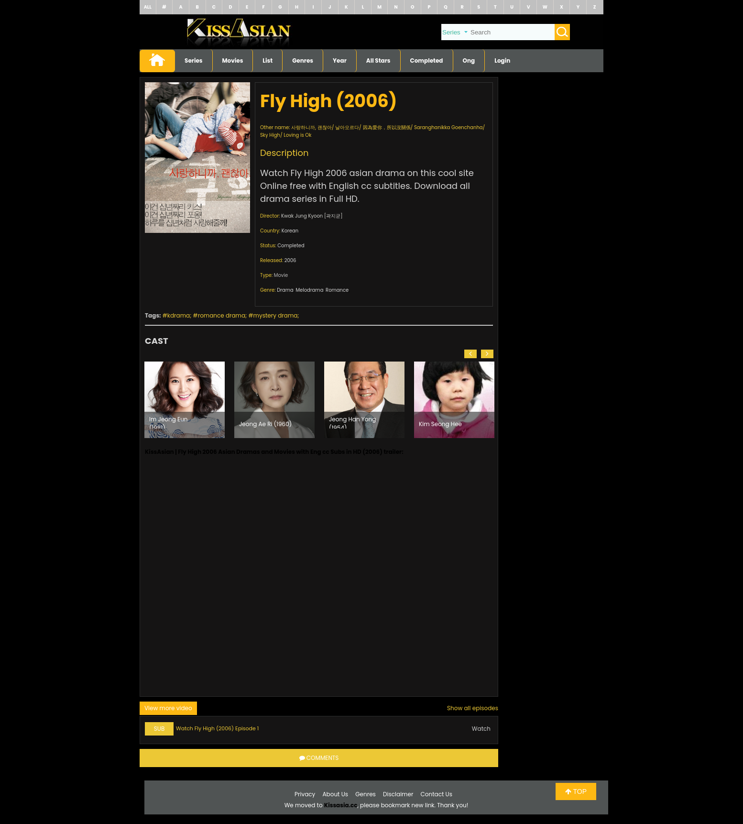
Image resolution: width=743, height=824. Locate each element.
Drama (285, 290)
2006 (290, 260)
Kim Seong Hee (440, 424)
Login (502, 60)
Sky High (270, 135)
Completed (426, 60)
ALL (148, 7)
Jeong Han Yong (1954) (352, 421)
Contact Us (436, 794)
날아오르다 (347, 127)
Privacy (305, 794)
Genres (302, 60)
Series (194, 60)
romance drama (221, 315)
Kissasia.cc (341, 805)
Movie (281, 275)
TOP (576, 791)
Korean (290, 230)
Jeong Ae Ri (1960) (265, 424)
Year (340, 60)
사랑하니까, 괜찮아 (311, 127)
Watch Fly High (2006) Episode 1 (217, 728)
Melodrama (309, 290)
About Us (336, 794)
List (267, 60)
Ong (469, 60)
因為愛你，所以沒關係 (387, 127)
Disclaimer (398, 794)
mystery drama (275, 315)
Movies (232, 60)
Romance (337, 290)
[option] (184, 400)
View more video (168, 708)
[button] (470, 354)
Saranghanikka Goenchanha (448, 127)
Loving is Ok (297, 135)
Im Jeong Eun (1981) (168, 421)
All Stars (378, 60)
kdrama (178, 315)
